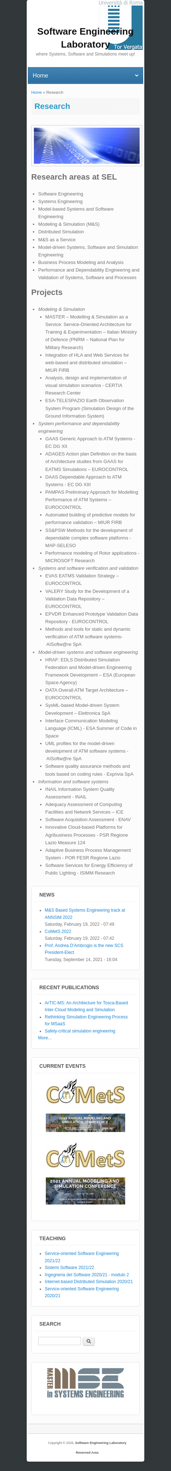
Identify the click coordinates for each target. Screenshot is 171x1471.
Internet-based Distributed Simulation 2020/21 (89, 1281)
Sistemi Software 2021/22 (69, 1267)
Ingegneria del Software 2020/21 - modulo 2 (87, 1274)
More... (45, 1037)
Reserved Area (87, 1452)
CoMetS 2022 (58, 931)
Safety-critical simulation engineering (80, 1031)
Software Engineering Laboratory (100, 1443)
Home (36, 92)
